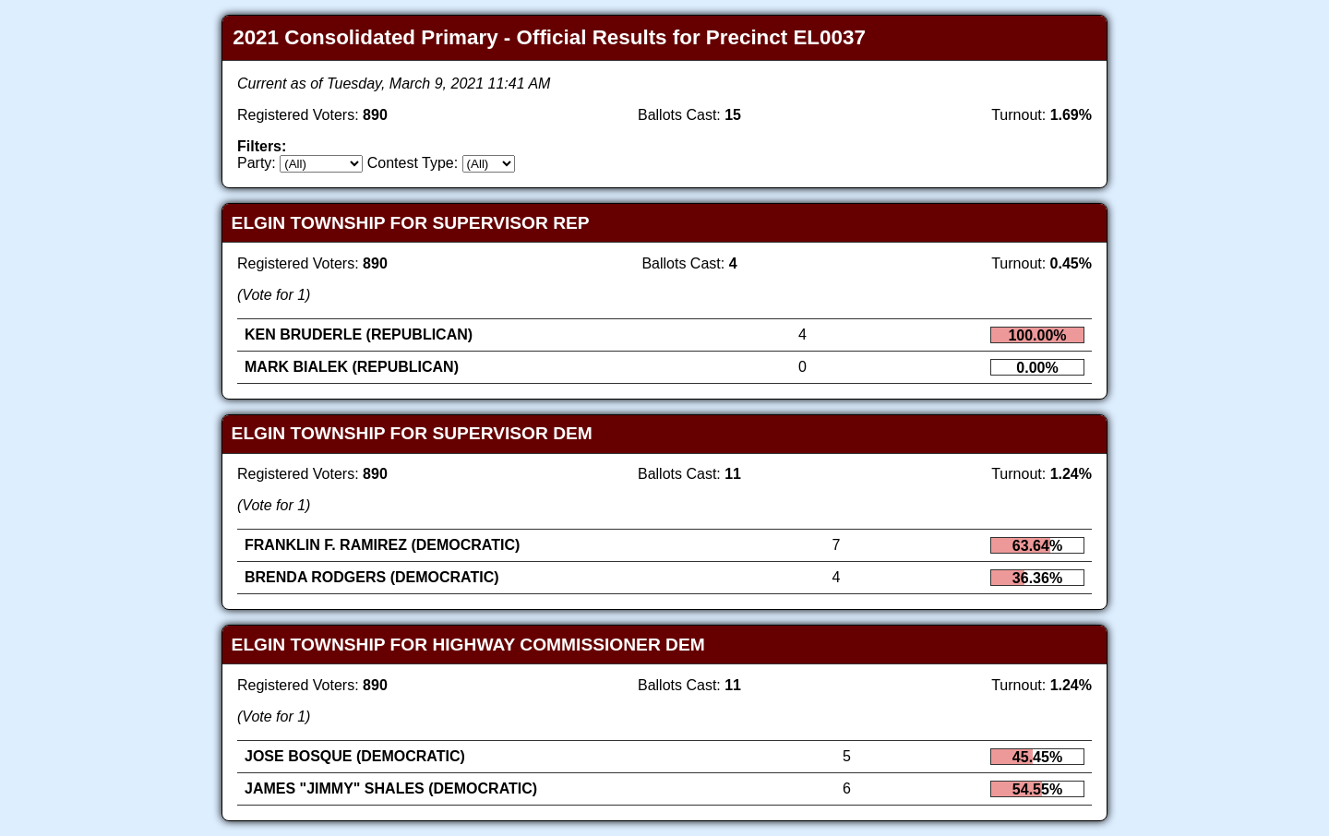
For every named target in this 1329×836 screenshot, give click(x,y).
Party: (256, 163)
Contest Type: (412, 163)
